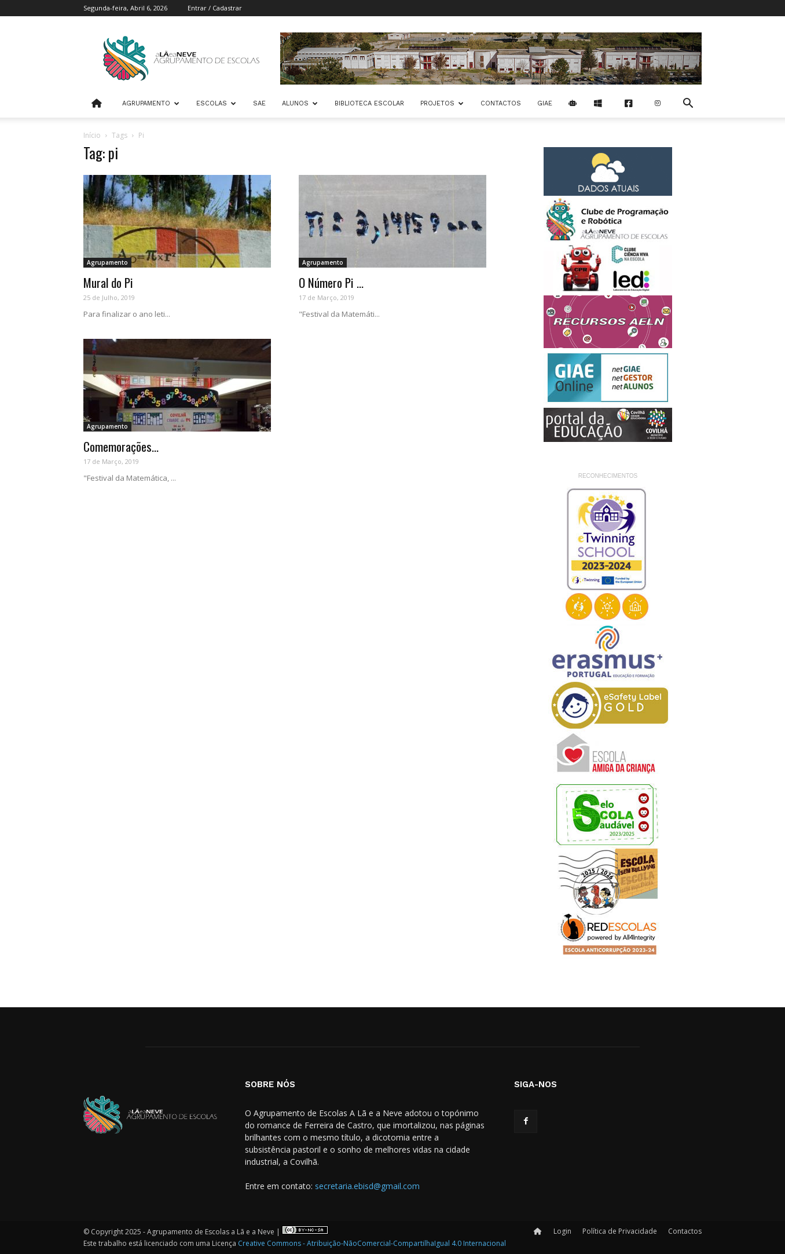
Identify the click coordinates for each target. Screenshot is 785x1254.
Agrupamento (150, 103)
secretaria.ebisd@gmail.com (367, 1185)
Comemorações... (121, 446)
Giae (544, 103)
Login (562, 1231)
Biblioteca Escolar (369, 103)
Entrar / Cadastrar (215, 7)
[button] (688, 104)
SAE (259, 103)
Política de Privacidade (619, 1231)
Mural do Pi (108, 282)
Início (92, 135)
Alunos (300, 103)
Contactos (500, 103)
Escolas (216, 103)
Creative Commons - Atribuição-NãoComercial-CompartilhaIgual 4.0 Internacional (372, 1243)
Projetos (442, 103)
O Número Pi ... (331, 282)
